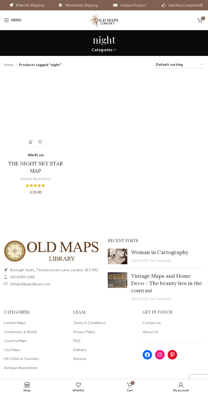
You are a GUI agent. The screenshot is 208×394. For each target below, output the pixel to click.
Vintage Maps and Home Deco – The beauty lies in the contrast (166, 283)
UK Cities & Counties (21, 358)
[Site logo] (104, 19)
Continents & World (20, 332)
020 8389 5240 (22, 277)
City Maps (12, 349)
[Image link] (52, 251)
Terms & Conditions (89, 322)
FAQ (76, 340)
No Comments (160, 261)
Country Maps (15, 340)
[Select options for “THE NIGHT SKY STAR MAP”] (31, 142)
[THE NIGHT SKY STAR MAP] (35, 111)
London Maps (15, 322)
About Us (150, 332)
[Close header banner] (201, 5)
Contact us (152, 322)
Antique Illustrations (35, 179)
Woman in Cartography (159, 252)
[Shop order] (179, 65)
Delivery (79, 349)
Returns (79, 358)
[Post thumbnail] (117, 256)
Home (9, 64)
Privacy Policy (84, 332)
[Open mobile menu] (12, 20)
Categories (102, 50)
